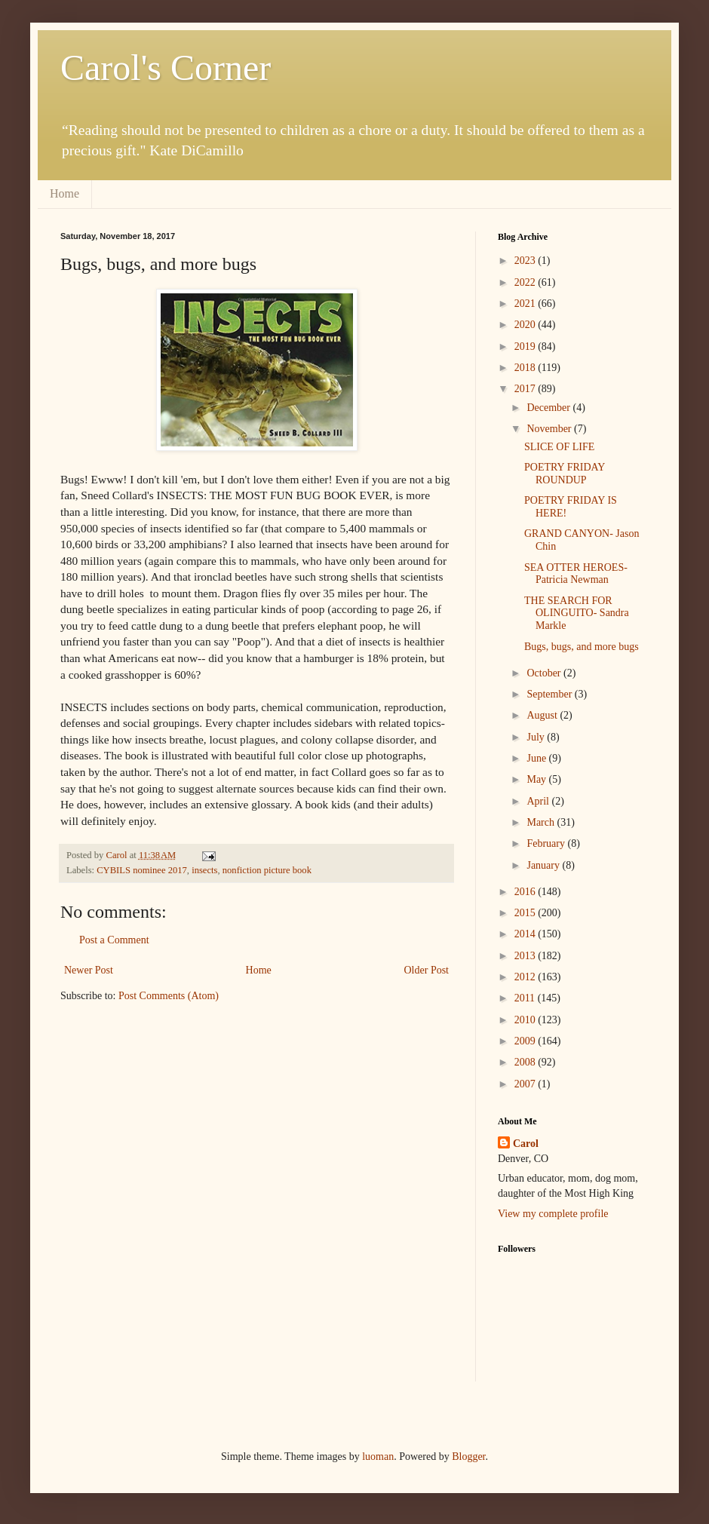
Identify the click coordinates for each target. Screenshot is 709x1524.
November (550, 428)
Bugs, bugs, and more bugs (581, 646)
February (546, 843)
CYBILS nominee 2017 (142, 870)
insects (204, 870)
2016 (526, 891)
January (544, 865)
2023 (526, 260)
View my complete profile (553, 1213)
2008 (526, 1062)
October (544, 673)
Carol (526, 1143)
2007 (526, 1084)
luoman (378, 1456)
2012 (526, 977)
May (537, 779)
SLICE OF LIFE (559, 446)
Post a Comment (114, 940)
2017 (526, 388)
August (543, 715)
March (541, 822)
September (550, 694)
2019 (526, 346)
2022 (526, 282)
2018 (526, 367)
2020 (526, 324)
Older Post (427, 970)
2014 (526, 934)
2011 (526, 998)
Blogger (468, 1456)
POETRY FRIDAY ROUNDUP (564, 473)
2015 (526, 912)
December (549, 407)
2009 (526, 1041)
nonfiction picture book (267, 870)
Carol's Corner (165, 67)
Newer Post (88, 970)
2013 (526, 955)
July (536, 737)
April (538, 801)
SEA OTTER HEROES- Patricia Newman (576, 574)
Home (64, 193)
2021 (526, 303)
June (537, 758)
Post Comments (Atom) (168, 995)
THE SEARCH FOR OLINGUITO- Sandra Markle (576, 613)
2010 (526, 1020)
